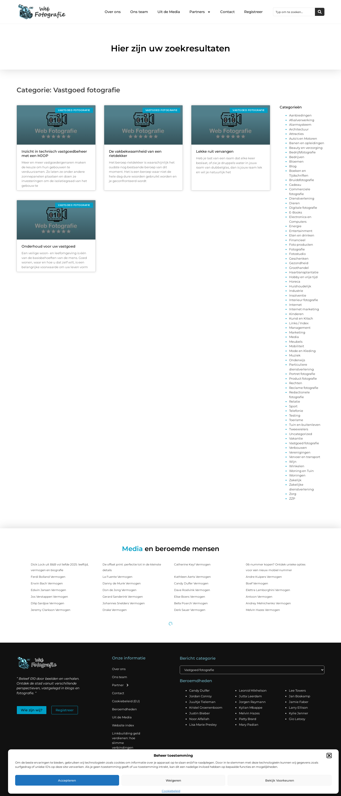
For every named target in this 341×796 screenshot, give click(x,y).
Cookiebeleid (171, 791)
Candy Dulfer (199, 690)
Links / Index (299, 323)
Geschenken (299, 258)
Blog (292, 166)
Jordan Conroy (200, 696)
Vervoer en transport (304, 457)
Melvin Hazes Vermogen (263, 610)
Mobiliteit (296, 346)
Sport (293, 406)
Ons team (139, 11)
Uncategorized (300, 434)
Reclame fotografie (303, 388)
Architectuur (299, 129)
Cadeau (295, 185)
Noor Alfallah (199, 719)
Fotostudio (297, 254)
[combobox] (294, 12)
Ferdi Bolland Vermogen (48, 576)
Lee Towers (297, 690)
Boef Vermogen (257, 583)
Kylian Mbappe (250, 707)
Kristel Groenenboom (205, 707)
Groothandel (299, 268)
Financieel (297, 240)
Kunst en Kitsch (301, 318)
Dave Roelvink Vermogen (192, 590)
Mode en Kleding (302, 351)
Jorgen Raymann (252, 702)
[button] (329, 755)
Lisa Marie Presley (203, 724)
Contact (227, 11)
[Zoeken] (319, 12)
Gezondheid (298, 263)
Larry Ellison (298, 707)
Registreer (253, 11)
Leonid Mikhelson (253, 690)
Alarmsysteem (300, 124)
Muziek (295, 355)
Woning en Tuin (301, 471)
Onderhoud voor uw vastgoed (48, 246)
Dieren (294, 203)
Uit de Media (168, 11)
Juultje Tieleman (202, 702)
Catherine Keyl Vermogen (192, 564)
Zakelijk (295, 480)
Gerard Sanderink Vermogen (123, 596)
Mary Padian (248, 724)
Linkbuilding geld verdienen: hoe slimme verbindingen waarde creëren (126, 742)
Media (294, 337)
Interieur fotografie (303, 300)
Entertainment (300, 231)
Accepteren (67, 780)
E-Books (295, 212)
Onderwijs (297, 360)
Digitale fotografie (303, 207)
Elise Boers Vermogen (189, 596)
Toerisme (296, 420)
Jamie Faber (298, 702)
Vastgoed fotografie (304, 443)
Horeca (294, 281)
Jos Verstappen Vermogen (49, 596)
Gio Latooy (297, 719)
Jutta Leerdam (250, 696)
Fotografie (297, 249)
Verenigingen (299, 452)
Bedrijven (296, 157)
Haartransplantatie (304, 272)
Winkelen (296, 466)
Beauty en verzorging (306, 148)
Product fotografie (303, 378)
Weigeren (173, 780)
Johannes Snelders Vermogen (124, 603)
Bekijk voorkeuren (279, 780)
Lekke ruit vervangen (214, 151)
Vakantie (296, 438)
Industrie (296, 291)
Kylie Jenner (298, 713)
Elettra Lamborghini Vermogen (268, 590)
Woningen (297, 475)
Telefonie (296, 411)
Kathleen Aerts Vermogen (192, 576)
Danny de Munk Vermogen (122, 583)
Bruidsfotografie (301, 180)
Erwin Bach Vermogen (47, 583)
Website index (123, 725)
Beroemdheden (124, 709)
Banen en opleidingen (306, 143)
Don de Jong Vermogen (119, 590)
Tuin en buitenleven (304, 425)
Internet (295, 305)
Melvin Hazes (249, 713)
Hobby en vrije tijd (303, 277)
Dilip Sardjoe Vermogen (47, 603)
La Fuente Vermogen (117, 576)
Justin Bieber (199, 713)
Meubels (295, 341)
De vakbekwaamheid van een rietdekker (135, 153)
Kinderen (296, 314)
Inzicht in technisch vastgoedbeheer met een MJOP (54, 153)
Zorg (292, 494)
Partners (200, 12)
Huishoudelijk (300, 286)
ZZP (292, 498)
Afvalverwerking (301, 120)
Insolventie (297, 295)
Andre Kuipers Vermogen (264, 576)
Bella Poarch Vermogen (191, 603)
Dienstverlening (301, 198)
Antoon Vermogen (259, 596)
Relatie (294, 401)
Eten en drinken (301, 235)
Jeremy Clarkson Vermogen (50, 610)
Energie (295, 226)
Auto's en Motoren (303, 138)
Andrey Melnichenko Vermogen (268, 603)
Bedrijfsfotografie (302, 152)
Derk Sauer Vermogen (189, 610)
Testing (294, 415)
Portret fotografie (302, 374)
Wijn (292, 461)
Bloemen (296, 161)
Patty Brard (247, 719)
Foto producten (301, 244)
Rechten (295, 383)
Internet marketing (304, 309)
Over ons (113, 11)
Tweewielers (298, 429)
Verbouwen (298, 447)
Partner (120, 685)
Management (299, 327)
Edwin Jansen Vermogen (48, 590)
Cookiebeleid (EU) (126, 701)
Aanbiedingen (300, 115)
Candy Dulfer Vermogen (191, 583)
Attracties (296, 134)
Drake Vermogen (115, 610)
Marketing (297, 332)
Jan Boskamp (299, 696)
